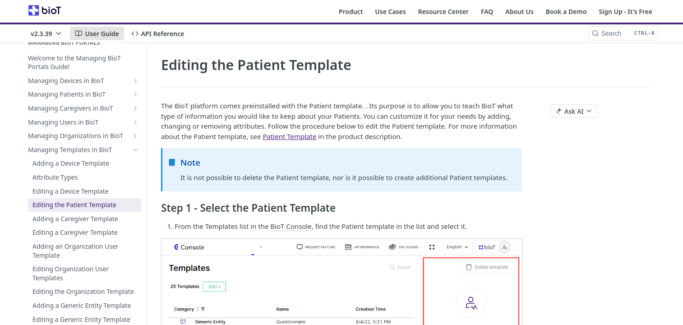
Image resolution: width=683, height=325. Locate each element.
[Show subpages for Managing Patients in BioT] (135, 94)
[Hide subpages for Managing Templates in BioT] (135, 149)
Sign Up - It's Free (625, 11)
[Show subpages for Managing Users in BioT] (135, 122)
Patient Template (289, 136)
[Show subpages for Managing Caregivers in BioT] (135, 108)
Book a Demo (566, 11)
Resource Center (443, 11)
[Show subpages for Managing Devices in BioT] (135, 80)
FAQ (487, 11)
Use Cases (390, 11)
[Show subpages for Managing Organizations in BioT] (135, 135)
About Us (519, 11)
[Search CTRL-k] (623, 33)
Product (351, 11)
